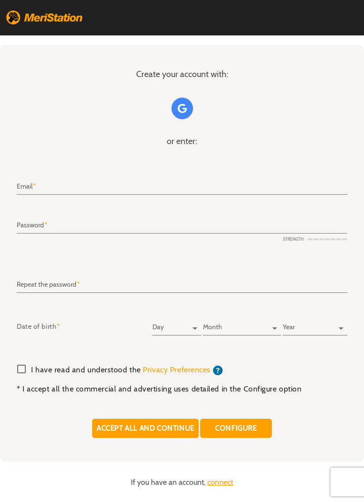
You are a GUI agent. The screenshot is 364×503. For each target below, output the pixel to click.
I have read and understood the (127, 370)
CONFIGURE (236, 428)
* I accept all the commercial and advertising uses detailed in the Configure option (159, 389)
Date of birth (36, 327)
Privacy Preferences (177, 370)
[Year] (315, 324)
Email (24, 186)
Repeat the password (46, 284)
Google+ (182, 108)
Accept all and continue (145, 428)
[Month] (242, 324)
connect (220, 482)
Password (30, 225)
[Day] (176, 324)
